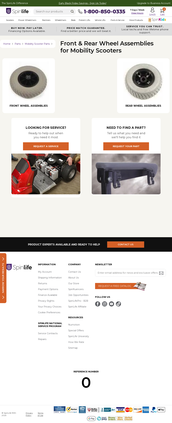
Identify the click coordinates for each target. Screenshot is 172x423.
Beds (73, 20)
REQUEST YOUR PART (126, 146)
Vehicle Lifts (100, 20)
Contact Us (74, 271)
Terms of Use (40, 414)
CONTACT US (125, 244)
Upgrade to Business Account (153, 3)
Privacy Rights (46, 300)
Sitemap (73, 347)
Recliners (46, 20)
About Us (73, 277)
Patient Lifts (84, 20)
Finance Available (47, 295)
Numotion (74, 324)
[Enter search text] (54, 12)
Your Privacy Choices (49, 306)
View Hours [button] (137, 13)
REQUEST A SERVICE (45, 146)
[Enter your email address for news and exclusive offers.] (130, 273)
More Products (136, 20)
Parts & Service (117, 20)
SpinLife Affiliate (77, 306)
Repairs (42, 339)
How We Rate (76, 342)
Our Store (73, 283)
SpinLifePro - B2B (78, 300)
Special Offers (76, 330)
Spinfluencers (76, 289)
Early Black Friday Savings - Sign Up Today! (82, 3)
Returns (42, 283)
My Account (45, 271)
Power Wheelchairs (27, 20)
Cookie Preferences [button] (49, 312)
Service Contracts (48, 333)
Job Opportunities (78, 295)
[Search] (72, 11)
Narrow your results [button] (3, 278)
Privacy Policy (29, 414)
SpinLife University (78, 336)
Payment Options (48, 289)
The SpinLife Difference (15, 3)
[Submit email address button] (161, 273)
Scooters (10, 20)
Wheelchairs (60, 20)
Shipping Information (50, 277)
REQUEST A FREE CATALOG (114, 286)
